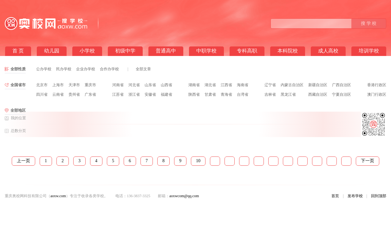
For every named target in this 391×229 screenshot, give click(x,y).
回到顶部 (378, 196)
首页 (335, 196)
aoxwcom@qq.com (184, 196)
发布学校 (355, 196)
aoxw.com (58, 196)
